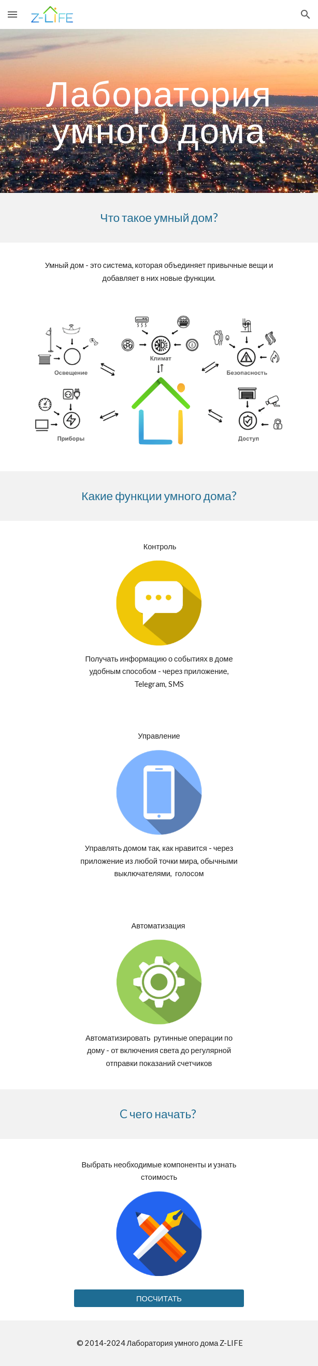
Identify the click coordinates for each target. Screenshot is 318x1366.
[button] (12, 14)
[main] (158, 111)
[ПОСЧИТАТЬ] (158, 1298)
